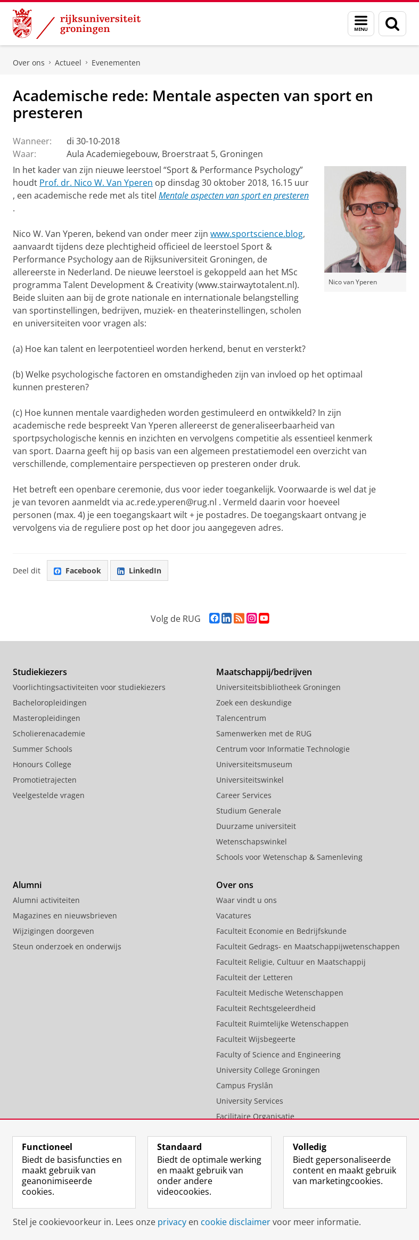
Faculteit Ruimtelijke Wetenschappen (282, 1024)
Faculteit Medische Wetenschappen (279, 993)
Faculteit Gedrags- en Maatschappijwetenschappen (308, 946)
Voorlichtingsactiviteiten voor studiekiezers (89, 687)
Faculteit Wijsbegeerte (255, 1039)
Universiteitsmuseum (254, 764)
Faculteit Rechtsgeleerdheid (266, 1008)
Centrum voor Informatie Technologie (283, 749)
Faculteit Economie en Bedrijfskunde (281, 931)
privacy (172, 1222)
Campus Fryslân (244, 1085)
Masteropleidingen (46, 718)
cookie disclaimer (235, 1222)
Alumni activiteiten (46, 900)
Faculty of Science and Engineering (278, 1054)
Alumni (27, 885)
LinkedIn (139, 570)
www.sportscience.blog (256, 234)
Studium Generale (248, 811)
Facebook (77, 570)
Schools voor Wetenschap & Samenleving (289, 857)
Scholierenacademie (49, 733)
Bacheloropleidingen (50, 702)
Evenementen (116, 63)
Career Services (244, 795)
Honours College (42, 764)
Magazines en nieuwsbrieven (65, 915)
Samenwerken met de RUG (263, 733)
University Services (249, 1101)
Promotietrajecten (45, 780)
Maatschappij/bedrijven (264, 672)
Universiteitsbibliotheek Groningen (278, 687)
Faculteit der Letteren (254, 977)
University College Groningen (268, 1070)
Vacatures (233, 915)
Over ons (29, 63)
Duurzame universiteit (256, 826)
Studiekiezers (40, 672)
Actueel (68, 63)
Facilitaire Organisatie (255, 1116)
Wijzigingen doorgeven (53, 931)
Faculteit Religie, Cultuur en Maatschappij (291, 962)
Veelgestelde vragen (49, 795)
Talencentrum (241, 718)
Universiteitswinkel (250, 780)
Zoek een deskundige (254, 702)
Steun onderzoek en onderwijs (67, 946)
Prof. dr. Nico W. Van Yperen (96, 182)
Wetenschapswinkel (251, 841)
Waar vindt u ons (246, 900)
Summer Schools (42, 749)
